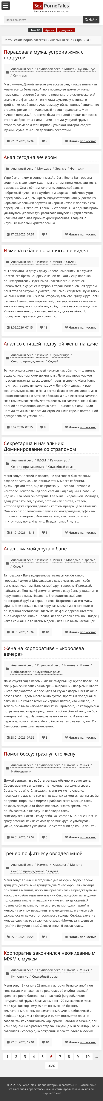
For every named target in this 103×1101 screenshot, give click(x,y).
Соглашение (88, 1085)
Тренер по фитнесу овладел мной (43, 853)
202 (51, 1065)
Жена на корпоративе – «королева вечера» (44, 651)
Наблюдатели (21, 672)
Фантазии (77, 168)
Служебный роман (61, 467)
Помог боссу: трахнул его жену (39, 753)
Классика (59, 865)
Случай (71, 262)
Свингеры (20, 75)
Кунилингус (86, 69)
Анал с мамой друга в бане (35, 548)
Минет (69, 69)
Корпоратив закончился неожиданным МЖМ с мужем (50, 955)
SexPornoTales (26, 1085)
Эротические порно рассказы (25, 40)
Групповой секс (48, 69)
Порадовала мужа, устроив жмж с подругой (43, 54)
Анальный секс (61, 40)
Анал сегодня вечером (30, 157)
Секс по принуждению (27, 361)
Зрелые (60, 168)
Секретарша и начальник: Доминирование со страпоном (40, 446)
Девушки (66, 30)
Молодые (44, 168)
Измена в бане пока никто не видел (46, 250)
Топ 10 (35, 30)
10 (87, 1056)
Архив (49, 30)
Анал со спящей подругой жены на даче (51, 343)
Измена (42, 262)
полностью (88, 141)
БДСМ (41, 460)
